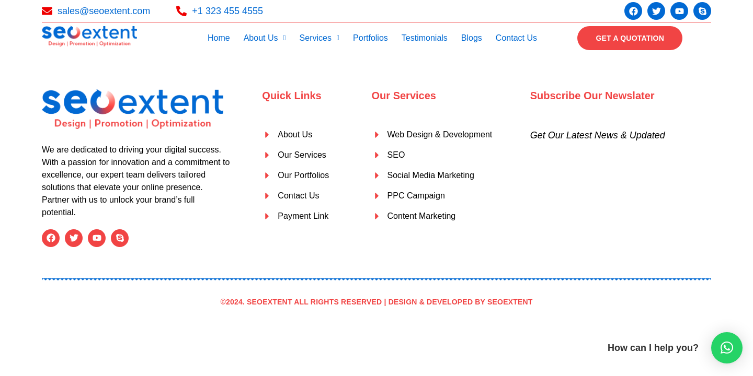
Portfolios (370, 37)
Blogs (471, 37)
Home (219, 37)
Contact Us (516, 37)
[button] (265, 38)
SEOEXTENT (510, 302)
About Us (265, 37)
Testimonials (425, 37)
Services (319, 37)
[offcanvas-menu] (703, 38)
